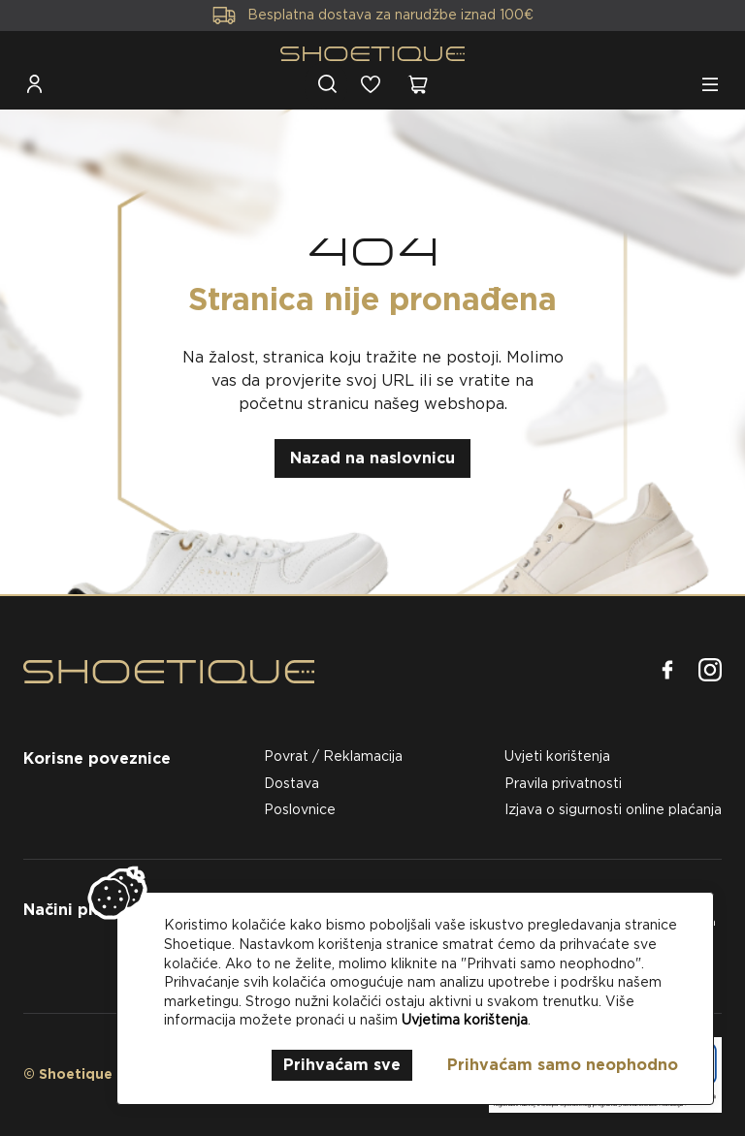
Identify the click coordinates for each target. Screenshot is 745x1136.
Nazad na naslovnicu (372, 458)
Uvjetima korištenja (465, 1019)
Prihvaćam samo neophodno (562, 1065)
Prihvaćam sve (342, 1065)
